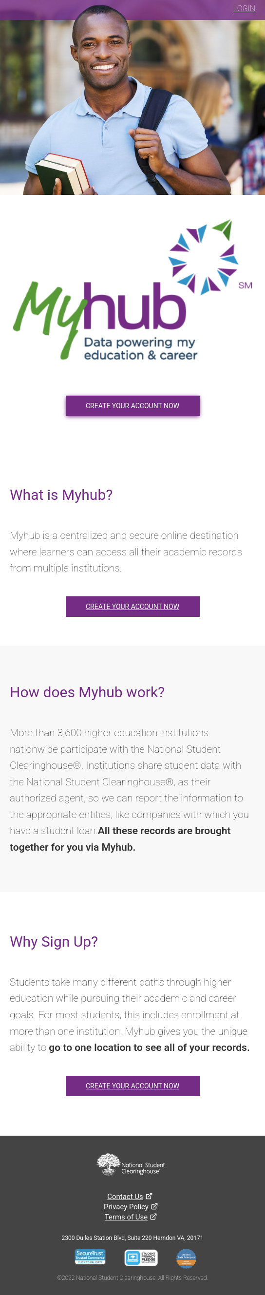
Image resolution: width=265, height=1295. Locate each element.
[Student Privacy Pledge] (144, 1260)
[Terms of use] (126, 1217)
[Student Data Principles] (189, 1260)
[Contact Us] (125, 1197)
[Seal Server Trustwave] (93, 1260)
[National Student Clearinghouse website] (130, 1165)
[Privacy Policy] (126, 1207)
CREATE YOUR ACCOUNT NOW (132, 406)
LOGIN (244, 8)
